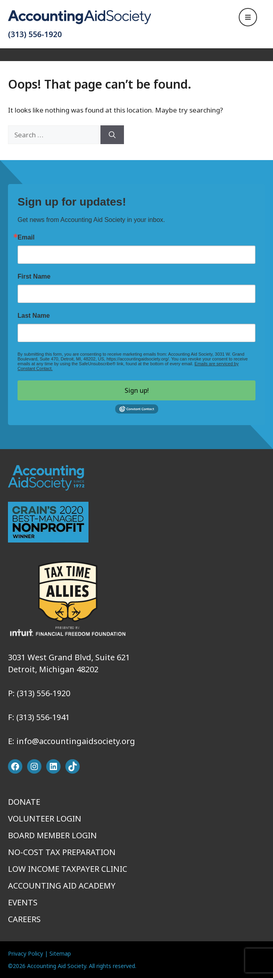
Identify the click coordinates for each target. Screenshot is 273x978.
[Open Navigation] (248, 17)
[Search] (112, 135)
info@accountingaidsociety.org (75, 741)
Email (26, 237)
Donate (24, 801)
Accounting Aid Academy (62, 885)
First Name (34, 276)
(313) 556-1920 (35, 34)
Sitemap (60, 953)
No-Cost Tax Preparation (62, 852)
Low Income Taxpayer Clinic (67, 868)
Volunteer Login (44, 818)
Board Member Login (52, 835)
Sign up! (137, 390)
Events (22, 902)
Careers (24, 919)
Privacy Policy (25, 953)
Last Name (34, 316)
